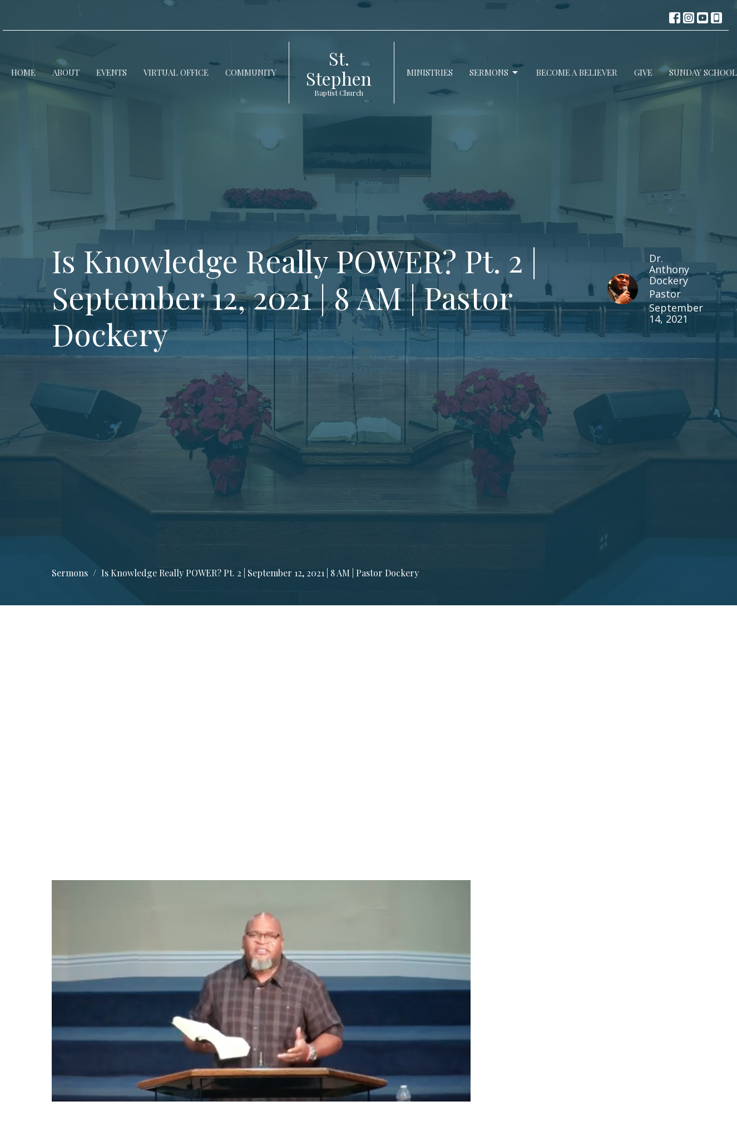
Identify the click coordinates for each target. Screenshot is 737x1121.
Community (250, 72)
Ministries (430, 72)
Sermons (494, 72)
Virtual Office (176, 72)
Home (23, 72)
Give (643, 72)
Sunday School (703, 72)
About (66, 72)
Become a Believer (576, 72)
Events (111, 72)
